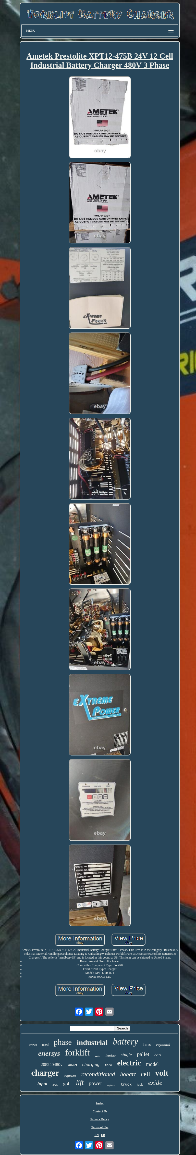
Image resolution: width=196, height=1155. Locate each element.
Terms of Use (99, 1127)
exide (155, 1082)
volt (161, 1072)
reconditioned (98, 1074)
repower (70, 1075)
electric (129, 1063)
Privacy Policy (99, 1119)
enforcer (111, 1085)
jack (140, 1084)
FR (103, 1135)
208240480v (52, 1064)
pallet (143, 1054)
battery (125, 1042)
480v (55, 1085)
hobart (128, 1074)
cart (157, 1054)
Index (99, 1103)
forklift (77, 1052)
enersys (49, 1053)
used (45, 1045)
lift (80, 1082)
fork (108, 1065)
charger (45, 1072)
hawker (110, 1055)
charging (91, 1064)
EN (96, 1135)
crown (33, 1045)
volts (97, 1056)
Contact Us (99, 1111)
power (95, 1083)
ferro (147, 1044)
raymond (163, 1044)
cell (145, 1074)
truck (126, 1085)
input (42, 1083)
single (126, 1054)
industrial (92, 1042)
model (152, 1064)
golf (67, 1083)
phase (63, 1042)
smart (72, 1065)
